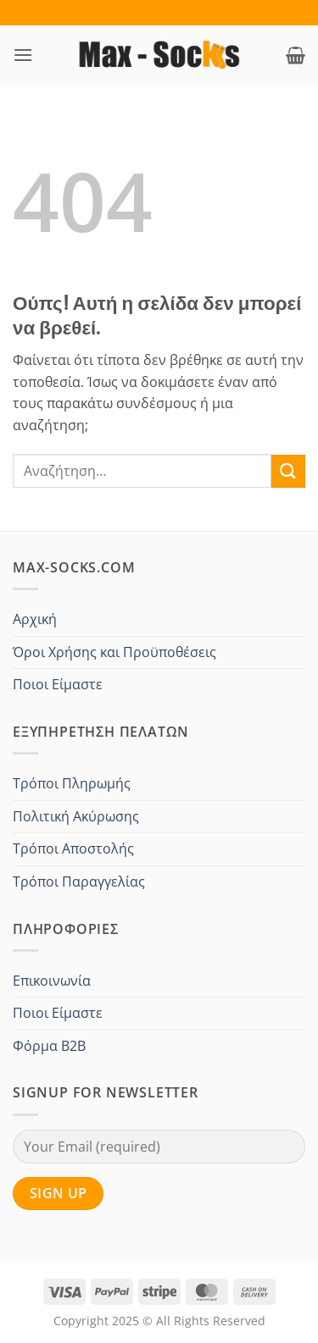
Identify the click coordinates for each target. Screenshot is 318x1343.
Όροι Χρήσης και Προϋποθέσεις (114, 652)
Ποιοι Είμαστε (58, 684)
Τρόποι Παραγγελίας (79, 881)
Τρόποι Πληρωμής (72, 783)
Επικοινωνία (52, 980)
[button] (23, 54)
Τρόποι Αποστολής (73, 848)
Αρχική (35, 619)
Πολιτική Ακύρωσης (76, 816)
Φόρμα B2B (49, 1045)
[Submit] (288, 471)
